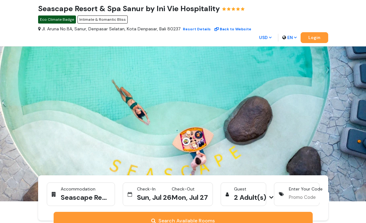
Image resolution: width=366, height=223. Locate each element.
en (289, 37)
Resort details (197, 29)
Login (314, 37)
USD (265, 37)
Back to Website (232, 29)
